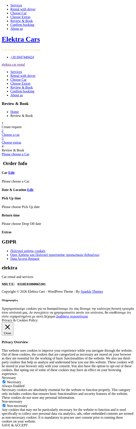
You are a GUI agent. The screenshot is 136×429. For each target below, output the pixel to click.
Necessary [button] (9, 378)
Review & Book (21, 21)
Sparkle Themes (92, 291)
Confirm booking (22, 25)
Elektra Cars (21, 39)
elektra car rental (13, 64)
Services (16, 5)
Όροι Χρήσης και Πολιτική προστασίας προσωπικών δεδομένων (55, 255)
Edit (11, 173)
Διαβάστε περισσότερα (72, 316)
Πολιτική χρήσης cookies (27, 251)
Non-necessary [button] (12, 401)
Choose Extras (20, 17)
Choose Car (18, 13)
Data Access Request (24, 259)
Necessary (14, 382)
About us (16, 28)
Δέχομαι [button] (49, 316)
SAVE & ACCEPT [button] (15, 425)
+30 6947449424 (22, 57)
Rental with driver (22, 9)
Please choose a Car (15, 154)
